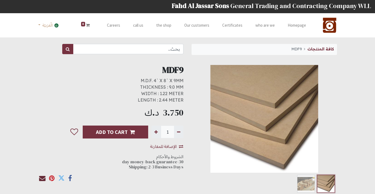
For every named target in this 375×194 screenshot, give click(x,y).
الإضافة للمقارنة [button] (166, 146)
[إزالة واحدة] (178, 132)
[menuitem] (295, 25)
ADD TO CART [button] (115, 132)
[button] (74, 132)
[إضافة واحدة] (156, 132)
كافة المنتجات (320, 49)
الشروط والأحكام (169, 157)
